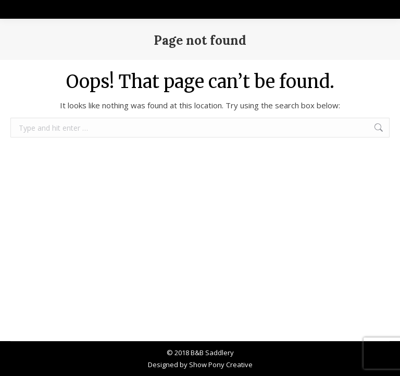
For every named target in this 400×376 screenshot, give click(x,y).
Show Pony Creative (221, 364)
